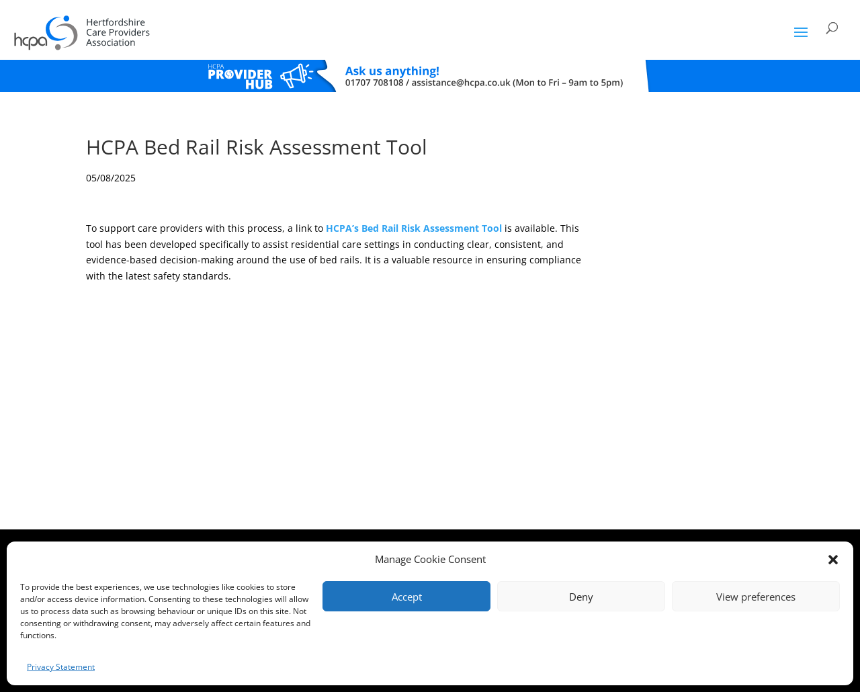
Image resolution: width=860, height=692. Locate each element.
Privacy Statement (61, 667)
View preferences (756, 596)
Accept (407, 596)
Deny (581, 596)
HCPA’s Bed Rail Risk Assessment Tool (414, 228)
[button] (833, 559)
